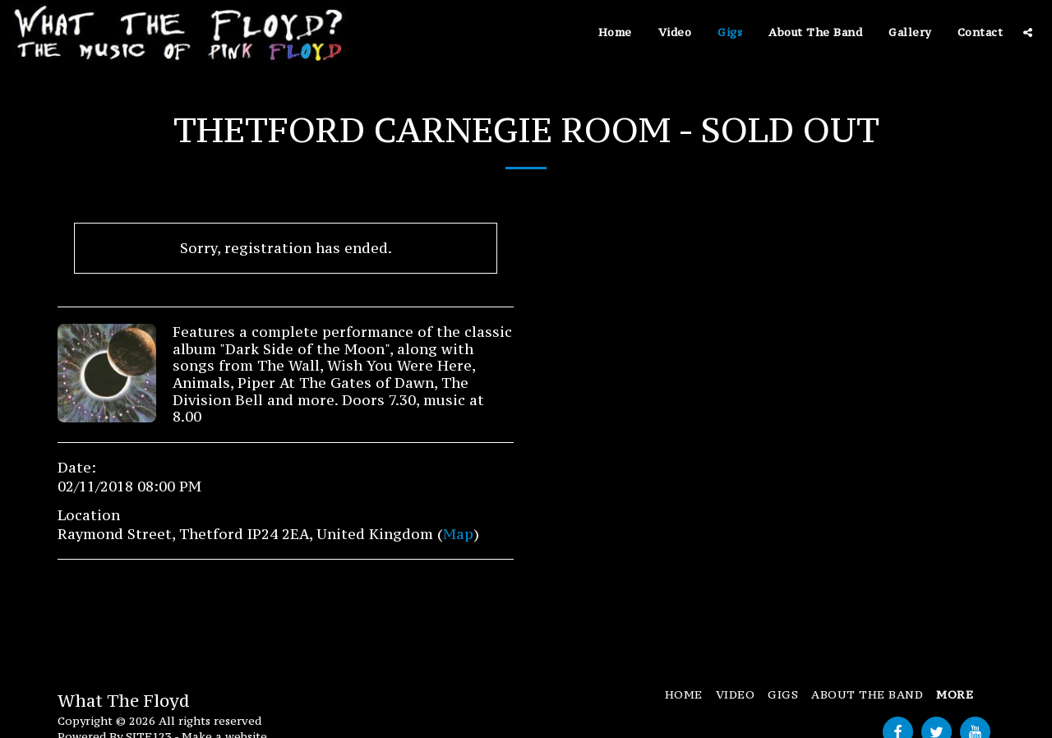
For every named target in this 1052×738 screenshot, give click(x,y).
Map (458, 534)
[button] (1028, 32)
